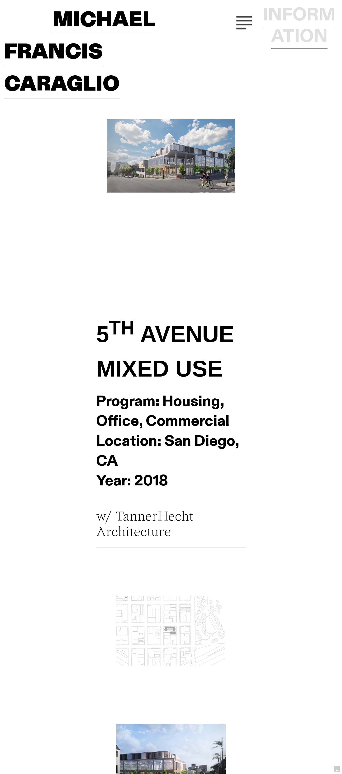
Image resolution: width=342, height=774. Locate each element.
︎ (244, 21)
